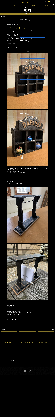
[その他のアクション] (47, 24)
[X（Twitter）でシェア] (10, 319)
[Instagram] (29, 371)
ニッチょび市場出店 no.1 (44, 342)
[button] (53, 4)
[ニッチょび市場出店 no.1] (46, 336)
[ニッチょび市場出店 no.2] (27, 336)
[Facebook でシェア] (7, 319)
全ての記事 (3, 16)
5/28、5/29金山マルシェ (8, 342)
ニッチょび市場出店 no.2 (27, 342)
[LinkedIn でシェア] (12, 319)
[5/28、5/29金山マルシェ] (9, 336)
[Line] (25, 371)
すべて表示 (52, 329)
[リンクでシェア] (15, 319)
